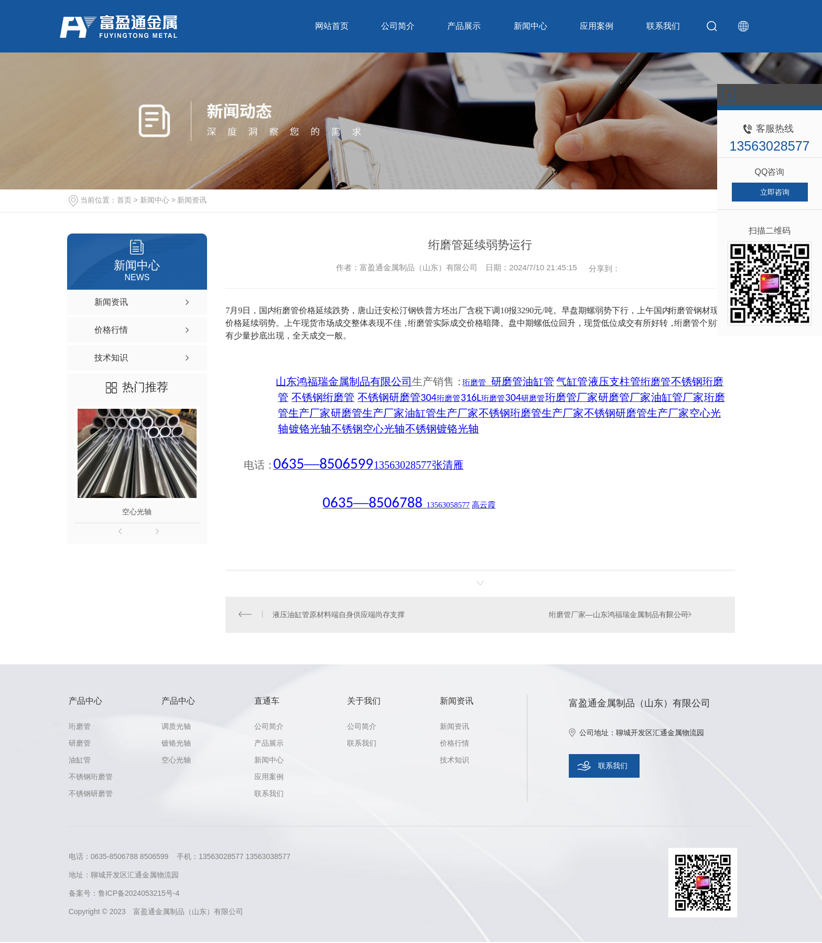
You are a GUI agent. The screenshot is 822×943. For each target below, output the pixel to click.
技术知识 (454, 761)
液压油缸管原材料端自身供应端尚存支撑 (339, 615)
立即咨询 (774, 192)
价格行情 (454, 744)
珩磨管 (80, 727)
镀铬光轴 (176, 744)
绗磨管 (681, 310)
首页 (124, 200)
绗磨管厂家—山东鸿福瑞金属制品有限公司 (618, 615)
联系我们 (655, 26)
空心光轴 (137, 511)
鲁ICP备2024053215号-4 (139, 894)
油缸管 (80, 761)
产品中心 (85, 701)
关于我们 (364, 701)
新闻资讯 (192, 200)
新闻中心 (526, 26)
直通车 (266, 701)
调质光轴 (176, 727)
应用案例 (591, 26)
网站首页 (333, 26)
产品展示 (462, 26)
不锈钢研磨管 (91, 794)
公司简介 (398, 26)
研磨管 (80, 744)
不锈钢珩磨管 (91, 778)
